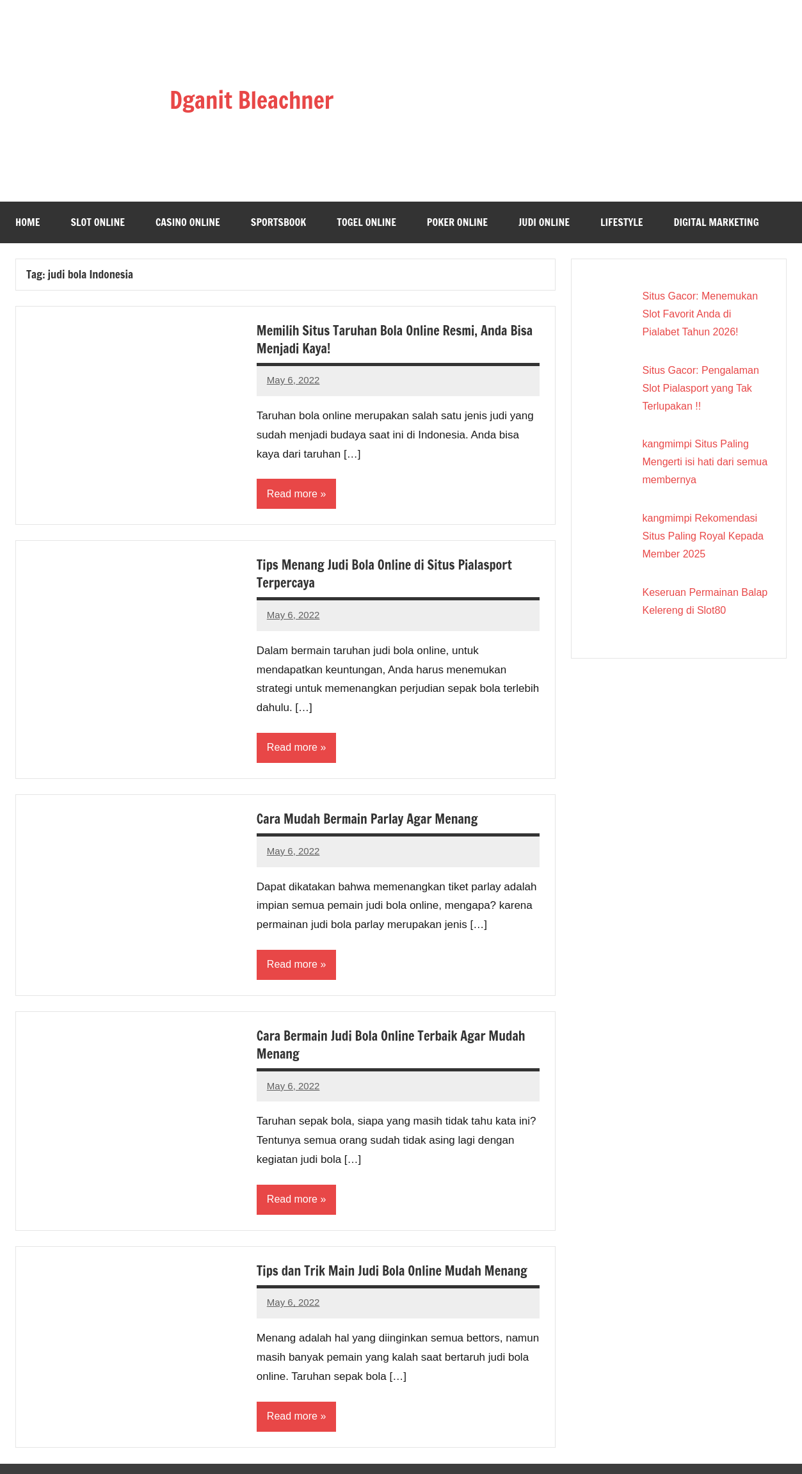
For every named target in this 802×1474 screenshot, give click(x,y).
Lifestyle (621, 222)
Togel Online (366, 222)
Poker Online (457, 222)
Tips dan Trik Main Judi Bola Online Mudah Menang (392, 1271)
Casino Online (188, 222)
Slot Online (97, 222)
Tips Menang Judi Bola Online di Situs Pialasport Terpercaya (384, 574)
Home (27, 222)
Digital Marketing (716, 222)
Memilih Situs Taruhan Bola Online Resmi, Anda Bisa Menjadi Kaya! (395, 339)
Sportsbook (278, 222)
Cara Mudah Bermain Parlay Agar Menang (367, 819)
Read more (292, 493)
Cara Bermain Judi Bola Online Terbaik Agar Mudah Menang (391, 1045)
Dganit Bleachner (251, 100)
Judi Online (544, 222)
